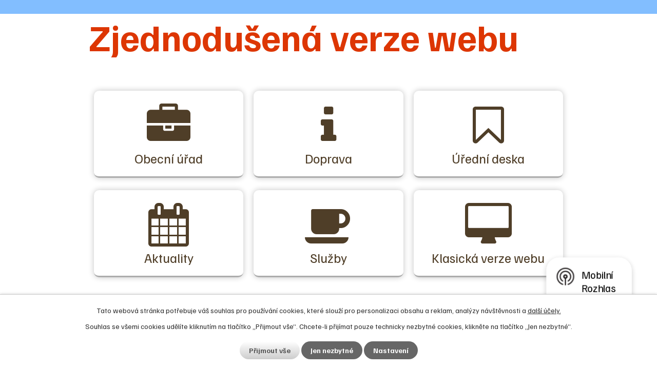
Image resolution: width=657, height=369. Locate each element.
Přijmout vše (270, 350)
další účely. (544, 310)
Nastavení (391, 350)
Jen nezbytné (332, 350)
